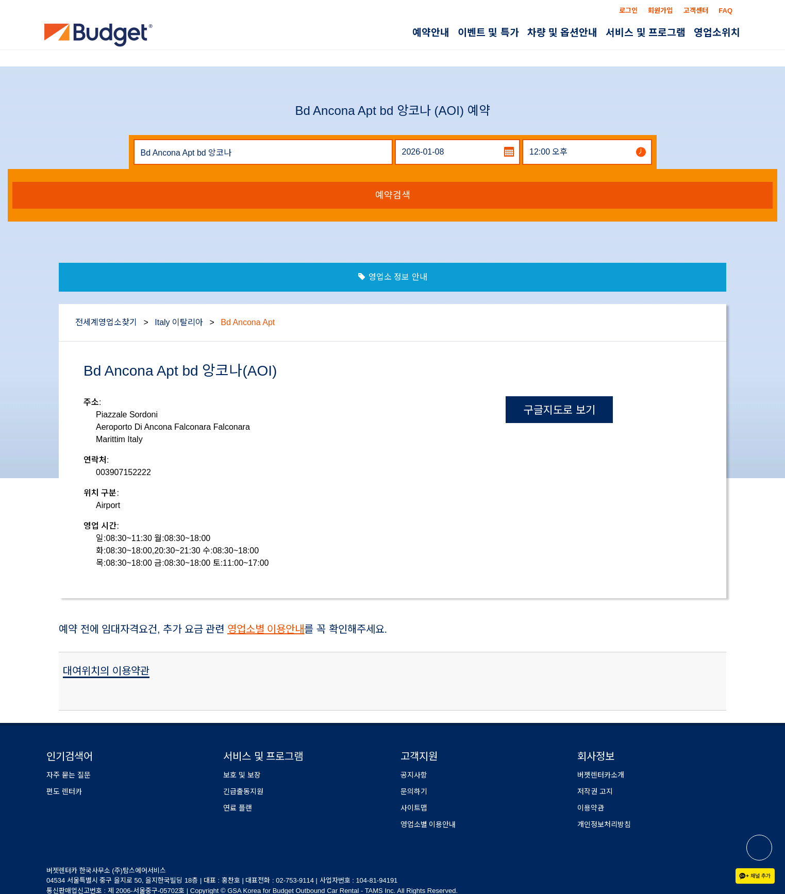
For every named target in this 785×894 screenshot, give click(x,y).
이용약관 (590, 808)
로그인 (628, 10)
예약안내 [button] (430, 32)
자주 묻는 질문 (68, 775)
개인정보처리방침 (604, 824)
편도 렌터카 (64, 791)
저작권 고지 (595, 791)
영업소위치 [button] (717, 32)
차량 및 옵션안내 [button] (562, 32)
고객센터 (695, 10)
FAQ (725, 10)
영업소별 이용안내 (266, 629)
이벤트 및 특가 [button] (488, 32)
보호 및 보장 (242, 775)
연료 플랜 (237, 808)
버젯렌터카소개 (600, 775)
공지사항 (413, 775)
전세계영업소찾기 (106, 322)
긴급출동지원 (243, 791)
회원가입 (660, 10)
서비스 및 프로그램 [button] (646, 32)
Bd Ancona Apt (248, 322)
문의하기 (413, 791)
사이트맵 (413, 808)
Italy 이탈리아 (179, 322)
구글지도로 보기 (559, 410)
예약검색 (392, 195)
